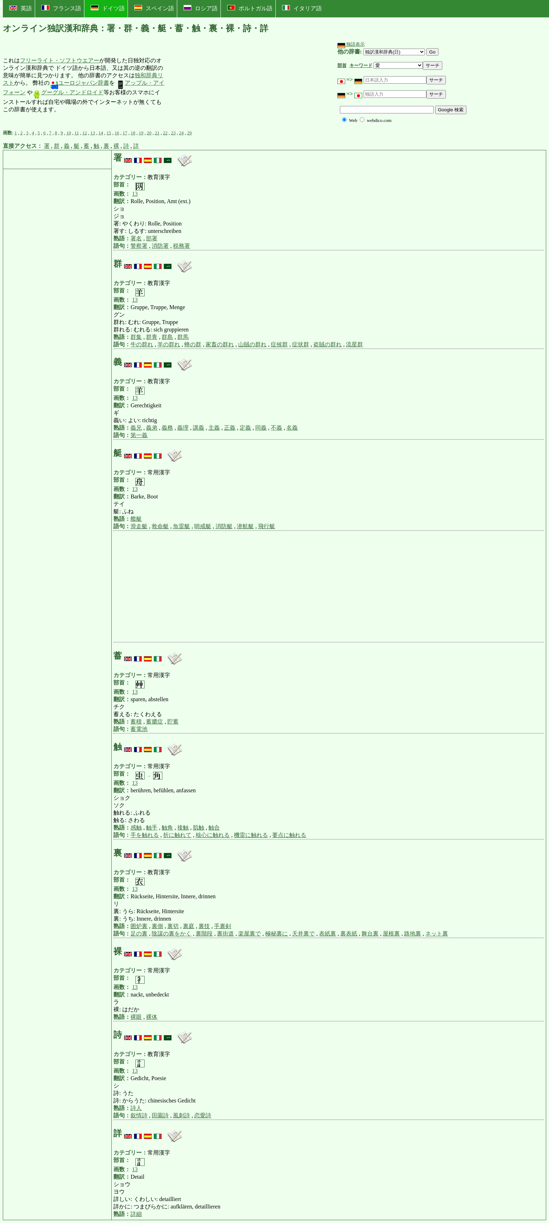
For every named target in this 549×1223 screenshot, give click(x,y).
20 (149, 132)
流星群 (354, 344)
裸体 (151, 1017)
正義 (229, 428)
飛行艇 (266, 526)
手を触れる (144, 835)
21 (157, 132)
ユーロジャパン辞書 (79, 83)
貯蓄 (173, 722)
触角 (167, 828)
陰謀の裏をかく (171, 934)
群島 (167, 337)
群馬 (183, 337)
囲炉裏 (138, 926)
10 (68, 132)
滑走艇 (138, 526)
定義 (245, 428)
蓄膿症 (154, 722)
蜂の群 (192, 344)
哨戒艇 (202, 526)
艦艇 (136, 519)
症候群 (279, 344)
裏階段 (204, 934)
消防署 (160, 246)
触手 (151, 828)
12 (84, 132)
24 (181, 132)
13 (92, 132)
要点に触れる (289, 835)
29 (189, 132)
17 (125, 132)
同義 (261, 428)
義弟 (151, 428)
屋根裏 (391, 934)
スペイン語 (154, 8)
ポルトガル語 (250, 8)
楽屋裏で (249, 934)
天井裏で (303, 934)
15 (108, 132)
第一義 (138, 435)
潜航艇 (245, 526)
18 (133, 132)
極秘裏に (276, 934)
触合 (214, 828)
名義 (292, 428)
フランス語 (61, 8)
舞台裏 (370, 934)
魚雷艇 (181, 526)
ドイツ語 (108, 8)
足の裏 (138, 934)
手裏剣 (222, 926)
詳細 (136, 1214)
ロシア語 (201, 8)
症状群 (300, 344)
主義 (214, 428)
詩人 (136, 1108)
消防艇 (224, 526)
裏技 (204, 926)
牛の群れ (141, 344)
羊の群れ (168, 344)
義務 (167, 428)
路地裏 (412, 934)
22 (165, 132)
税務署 (181, 246)
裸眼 (136, 1017)
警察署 (138, 246)
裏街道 (225, 934)
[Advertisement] (219, 85)
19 (141, 132)
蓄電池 (138, 729)
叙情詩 (138, 1115)
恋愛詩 (202, 1115)
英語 (20, 8)
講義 (198, 428)
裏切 (173, 926)
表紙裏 (327, 934)
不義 (276, 428)
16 (116, 132)
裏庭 (188, 926)
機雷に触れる (251, 835)
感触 (136, 828)
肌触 (198, 828)
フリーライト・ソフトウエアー (59, 60)
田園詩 (160, 1115)
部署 (151, 238)
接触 (183, 828)
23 (173, 132)
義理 (183, 428)
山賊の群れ (252, 344)
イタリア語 (302, 8)
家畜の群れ (220, 344)
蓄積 (136, 722)
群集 (136, 337)
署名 (136, 238)
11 (76, 132)
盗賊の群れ (327, 344)
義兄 (136, 428)
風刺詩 (181, 1115)
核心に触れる (213, 835)
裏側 (157, 926)
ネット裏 (436, 934)
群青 (151, 337)
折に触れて (177, 835)
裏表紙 (348, 934)
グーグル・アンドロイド (68, 92)
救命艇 (160, 526)
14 (101, 132)
